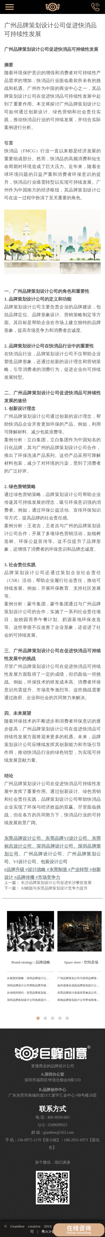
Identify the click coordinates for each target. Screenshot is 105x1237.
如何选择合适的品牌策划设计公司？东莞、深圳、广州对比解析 (79, 985)
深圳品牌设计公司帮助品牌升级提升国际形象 (29, 985)
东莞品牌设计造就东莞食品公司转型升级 (79, 992)
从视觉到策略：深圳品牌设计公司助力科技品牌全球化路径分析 (29, 978)
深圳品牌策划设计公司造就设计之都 (29, 999)
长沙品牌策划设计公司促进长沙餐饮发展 (56, 883)
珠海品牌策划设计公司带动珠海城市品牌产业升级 (79, 999)
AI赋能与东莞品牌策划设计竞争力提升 (54, 888)
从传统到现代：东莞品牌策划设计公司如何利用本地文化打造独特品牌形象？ (29, 992)
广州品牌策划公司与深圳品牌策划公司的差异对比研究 (79, 978)
